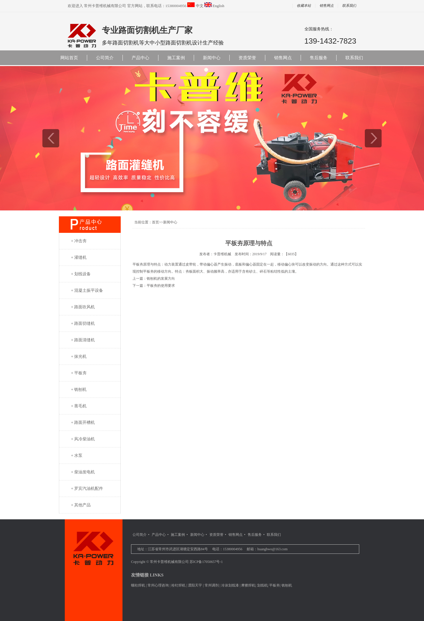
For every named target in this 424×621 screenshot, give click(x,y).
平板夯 (274, 585)
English (218, 6)
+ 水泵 (76, 455)
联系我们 (349, 6)
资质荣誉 (247, 57)
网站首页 (69, 57)
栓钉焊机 (178, 585)
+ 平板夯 (79, 373)
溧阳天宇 (195, 585)
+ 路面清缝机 (83, 340)
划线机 (262, 585)
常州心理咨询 (158, 585)
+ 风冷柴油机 (83, 439)
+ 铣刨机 (79, 389)
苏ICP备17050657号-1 (206, 562)
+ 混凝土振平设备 (87, 290)
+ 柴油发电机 (83, 472)
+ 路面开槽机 (83, 422)
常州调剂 (212, 585)
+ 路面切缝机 (83, 323)
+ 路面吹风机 (83, 307)
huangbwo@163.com (272, 549)
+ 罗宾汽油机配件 (87, 488)
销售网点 (326, 6)
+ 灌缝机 (79, 257)
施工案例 (176, 57)
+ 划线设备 (81, 274)
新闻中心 (212, 57)
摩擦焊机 (248, 585)
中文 (199, 6)
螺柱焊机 (138, 585)
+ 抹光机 (79, 356)
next (373, 138)
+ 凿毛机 (79, 406)
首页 (155, 222)
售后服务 (318, 57)
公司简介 (105, 57)
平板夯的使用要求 (161, 286)
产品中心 (140, 57)
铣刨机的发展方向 (161, 278)
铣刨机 (286, 585)
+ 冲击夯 (79, 241)
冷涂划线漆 (230, 585)
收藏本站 (304, 6)
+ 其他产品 (81, 505)
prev (50, 138)
